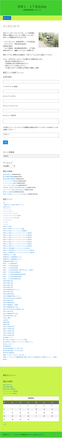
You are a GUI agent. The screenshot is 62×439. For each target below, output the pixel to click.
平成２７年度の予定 (8, 330)
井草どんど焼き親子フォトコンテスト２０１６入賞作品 (18, 254)
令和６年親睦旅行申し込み (10, 308)
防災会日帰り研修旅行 (9, 180)
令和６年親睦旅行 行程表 (10, 306)
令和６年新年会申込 (8, 304)
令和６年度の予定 (8, 301)
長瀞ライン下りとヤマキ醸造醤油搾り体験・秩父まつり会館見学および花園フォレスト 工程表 (30, 358)
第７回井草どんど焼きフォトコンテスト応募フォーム (18, 343)
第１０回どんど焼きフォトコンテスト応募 (15, 341)
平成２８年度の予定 (8, 332)
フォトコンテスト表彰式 (10, 184)
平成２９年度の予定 (8, 334)
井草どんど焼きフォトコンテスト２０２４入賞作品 (17, 245)
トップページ (6, 210)
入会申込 (5, 321)
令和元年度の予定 (8, 282)
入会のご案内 (6, 319)
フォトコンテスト (8, 212)
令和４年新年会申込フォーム (11, 291)
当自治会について (8, 338)
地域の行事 (6, 325)
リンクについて (7, 221)
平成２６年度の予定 (8, 328)
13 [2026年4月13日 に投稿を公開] (4, 414)
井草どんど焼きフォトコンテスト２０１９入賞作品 (17, 238)
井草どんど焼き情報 (8, 193)
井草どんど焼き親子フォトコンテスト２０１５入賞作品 (18, 251)
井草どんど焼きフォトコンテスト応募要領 (15, 232)
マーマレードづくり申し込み (11, 219)
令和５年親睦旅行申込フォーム (11, 297)
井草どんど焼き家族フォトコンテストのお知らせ (16, 249)
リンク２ (5, 225)
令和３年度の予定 (8, 286)
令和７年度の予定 (8, 312)
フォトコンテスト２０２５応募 (11, 217)
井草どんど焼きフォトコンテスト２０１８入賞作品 (17, 236)
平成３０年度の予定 (8, 336)
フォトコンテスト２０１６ (10, 214)
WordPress (31, 436)
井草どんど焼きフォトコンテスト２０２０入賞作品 (17, 240)
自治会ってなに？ (8, 345)
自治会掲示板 (6, 347)
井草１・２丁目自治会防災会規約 (12, 277)
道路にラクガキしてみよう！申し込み (13, 356)
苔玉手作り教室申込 (8, 354)
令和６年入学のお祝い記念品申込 (12, 299)
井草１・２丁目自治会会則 (10, 267)
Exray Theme (40, 436)
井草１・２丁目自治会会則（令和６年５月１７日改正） (18, 271)
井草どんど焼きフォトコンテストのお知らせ (15, 195)
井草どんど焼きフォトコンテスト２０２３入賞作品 (17, 243)
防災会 (5, 360)
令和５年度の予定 (8, 293)
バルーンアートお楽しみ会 (10, 186)
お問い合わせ (6, 208)
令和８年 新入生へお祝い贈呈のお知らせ (15, 189)
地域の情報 (6, 323)
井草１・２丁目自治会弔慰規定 (11, 273)
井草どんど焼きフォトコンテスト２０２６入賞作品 (17, 247)
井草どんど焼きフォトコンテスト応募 (13, 230)
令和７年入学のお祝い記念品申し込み (13, 310)
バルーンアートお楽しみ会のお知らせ (13, 191)
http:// (31, 136)
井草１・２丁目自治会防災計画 (11, 280)
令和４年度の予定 (8, 288)
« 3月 (4, 425)
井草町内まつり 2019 (9, 256)
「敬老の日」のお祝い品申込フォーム (13, 206)
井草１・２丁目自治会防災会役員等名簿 (14, 275)
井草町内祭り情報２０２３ (10, 262)
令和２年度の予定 (8, 284)
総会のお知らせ (7, 175)
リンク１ (5, 223)
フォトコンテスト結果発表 (10, 182)
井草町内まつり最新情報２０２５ (12, 260)
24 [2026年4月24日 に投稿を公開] (36, 417)
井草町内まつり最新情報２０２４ (12, 258)
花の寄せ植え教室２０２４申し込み (13, 349)
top (4, 203)
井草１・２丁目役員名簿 (10, 264)
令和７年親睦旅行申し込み (10, 315)
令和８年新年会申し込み (10, 317)
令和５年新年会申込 (8, 295)
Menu (8, 18)
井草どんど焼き (7, 227)
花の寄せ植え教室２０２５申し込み (13, 352)
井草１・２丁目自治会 (32, 6)
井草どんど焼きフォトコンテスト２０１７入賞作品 (17, 234)
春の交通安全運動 (8, 178)
